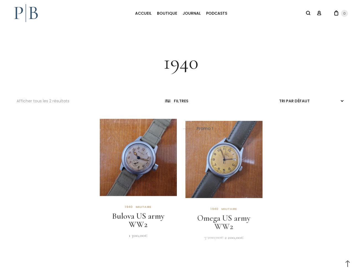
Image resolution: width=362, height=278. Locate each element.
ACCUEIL (143, 13)
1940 (129, 208)
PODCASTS (216, 13)
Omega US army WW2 (223, 225)
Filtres (176, 101)
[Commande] (312, 100)
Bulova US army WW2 (138, 222)
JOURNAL (192, 13)
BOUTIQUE (167, 13)
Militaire (143, 208)
